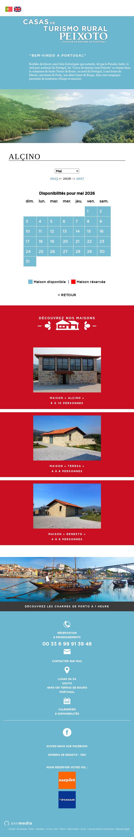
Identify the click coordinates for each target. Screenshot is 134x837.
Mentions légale (123, 829)
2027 (80, 178)
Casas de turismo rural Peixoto (101, 829)
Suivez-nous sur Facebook (67, 746)
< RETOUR (67, 295)
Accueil (11, 829)
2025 (54, 178)
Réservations (73, 829)
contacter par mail (67, 661)
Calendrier (39, 829)
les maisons (22, 829)
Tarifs (31, 829)
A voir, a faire (52, 829)
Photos (63, 829)
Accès (83, 829)
